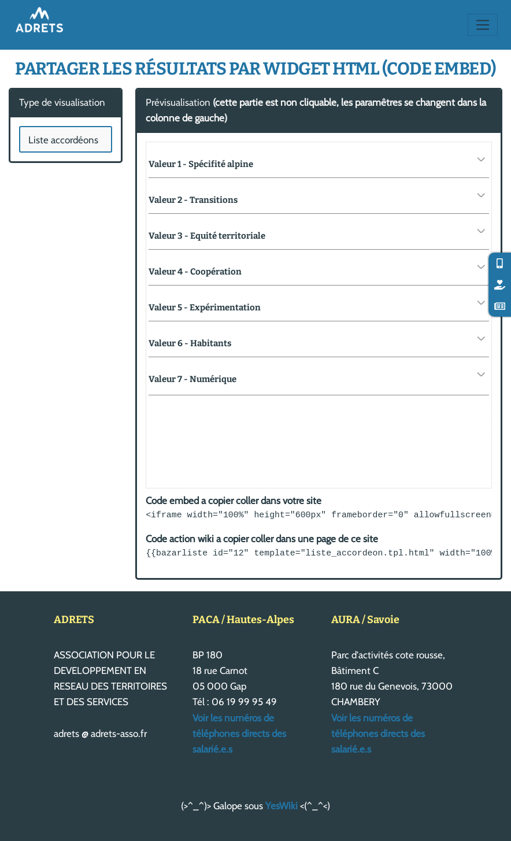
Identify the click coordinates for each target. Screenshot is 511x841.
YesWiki (281, 806)
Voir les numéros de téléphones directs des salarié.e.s (239, 733)
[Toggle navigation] (483, 25)
